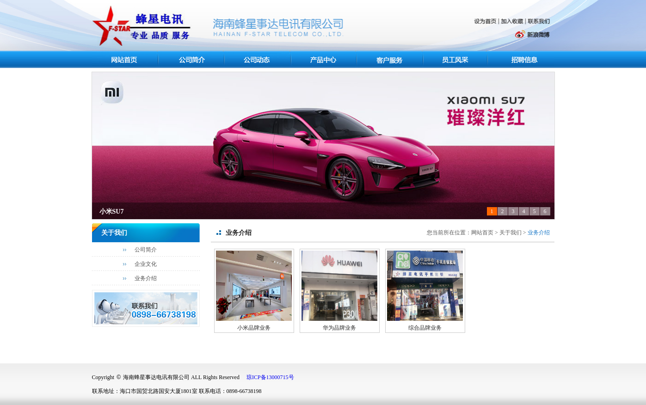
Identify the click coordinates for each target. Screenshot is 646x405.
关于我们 (191, 60)
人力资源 (522, 59)
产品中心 (324, 60)
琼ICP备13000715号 (270, 377)
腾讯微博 (493, 35)
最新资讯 (257, 59)
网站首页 (126, 59)
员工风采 (456, 59)
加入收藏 (512, 21)
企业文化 (146, 264)
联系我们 (539, 21)
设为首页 (486, 21)
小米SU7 (111, 211)
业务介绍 (146, 278)
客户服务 (391, 59)
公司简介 (146, 249)
